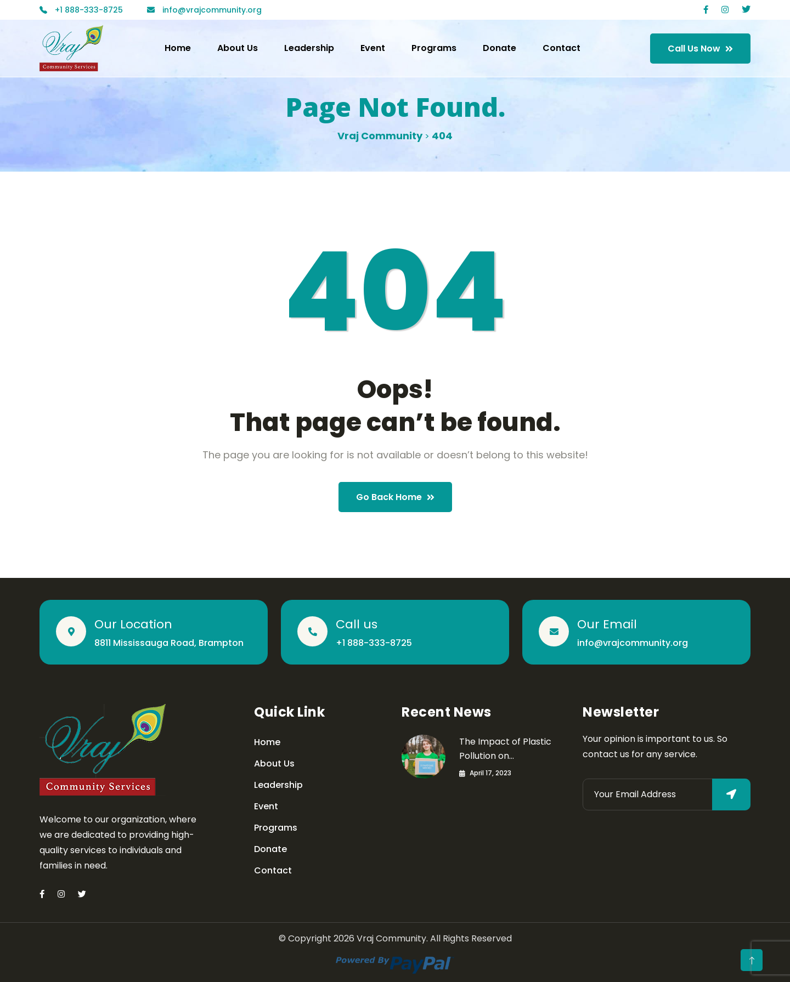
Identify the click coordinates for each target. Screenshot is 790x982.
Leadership (309, 48)
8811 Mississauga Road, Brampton (169, 643)
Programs (433, 48)
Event (372, 48)
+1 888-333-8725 (374, 643)
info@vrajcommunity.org (632, 643)
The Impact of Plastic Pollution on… (505, 748)
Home (178, 48)
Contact (561, 48)
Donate (499, 48)
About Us (237, 48)
